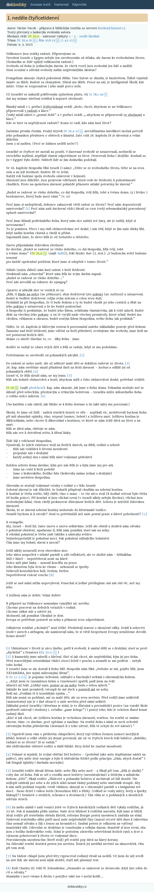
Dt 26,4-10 (24, 40)
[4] (35, 371)
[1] (28, 208)
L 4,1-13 (67, 40)
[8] (51, 575)
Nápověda (79, 4)
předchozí (36, 388)
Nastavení (61, 4)
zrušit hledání (89, 36)
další (60, 253)
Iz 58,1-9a (96, 94)
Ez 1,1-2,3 (16, 677)
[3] (127, 363)
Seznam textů (40, 4)
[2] (82, 355)
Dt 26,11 (33, 36)
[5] (69, 375)
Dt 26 (10, 388)
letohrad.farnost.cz (111, 28)
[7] (144, 514)
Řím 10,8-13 (47, 40)
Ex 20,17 (47, 652)
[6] (43, 396)
